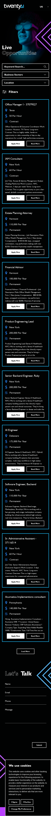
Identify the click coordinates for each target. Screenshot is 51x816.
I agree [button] (14, 802)
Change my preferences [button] (21, 809)
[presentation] (25, 730)
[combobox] (43, 7)
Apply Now (15, 144)
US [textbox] (41, 6)
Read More (35, 144)
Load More (25, 651)
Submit (39, 745)
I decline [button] (27, 802)
